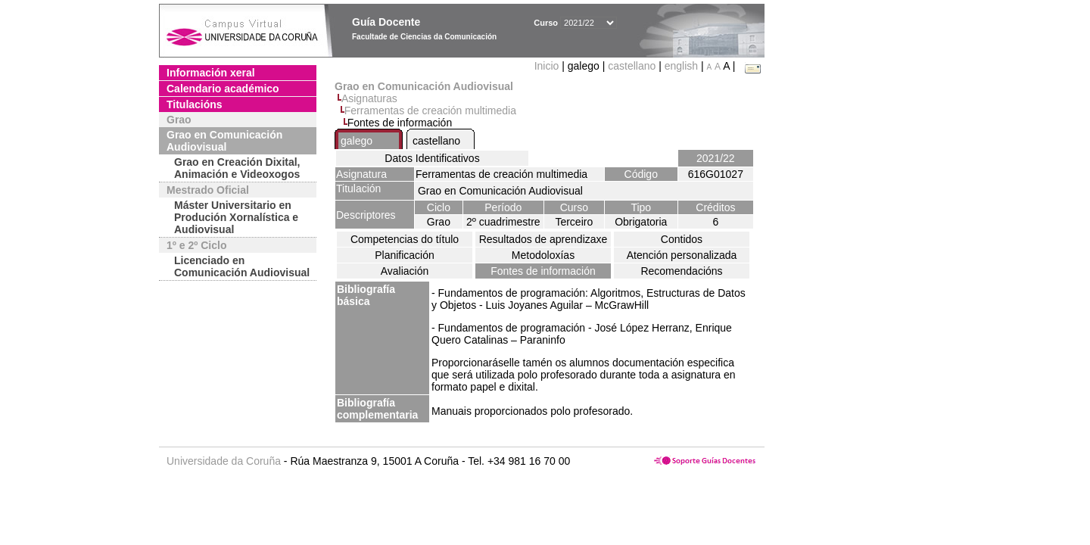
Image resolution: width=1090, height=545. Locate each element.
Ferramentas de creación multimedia (430, 110)
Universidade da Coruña (224, 461)
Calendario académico (223, 89)
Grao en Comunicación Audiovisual (224, 141)
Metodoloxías (543, 255)
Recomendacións (681, 271)
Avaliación (405, 271)
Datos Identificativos (432, 158)
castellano (632, 66)
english (681, 66)
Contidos (681, 239)
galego (356, 141)
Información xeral (211, 73)
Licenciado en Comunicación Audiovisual (242, 266)
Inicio (548, 66)
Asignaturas (369, 98)
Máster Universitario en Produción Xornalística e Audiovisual (236, 217)
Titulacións (195, 104)
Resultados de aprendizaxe (543, 239)
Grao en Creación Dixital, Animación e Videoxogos (237, 168)
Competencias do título (404, 239)
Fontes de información (543, 271)
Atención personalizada (682, 255)
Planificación (404, 255)
